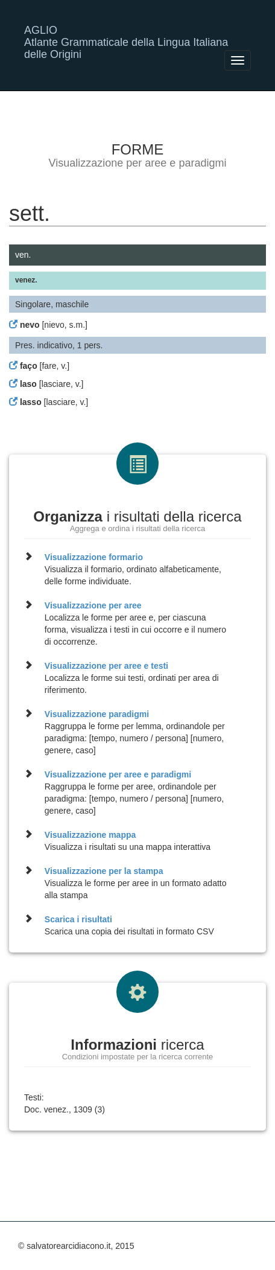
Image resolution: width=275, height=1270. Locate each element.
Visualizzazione (94, 557)
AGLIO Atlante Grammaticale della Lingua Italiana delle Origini (126, 34)
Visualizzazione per (93, 605)
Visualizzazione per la (104, 871)
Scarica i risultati (78, 919)
